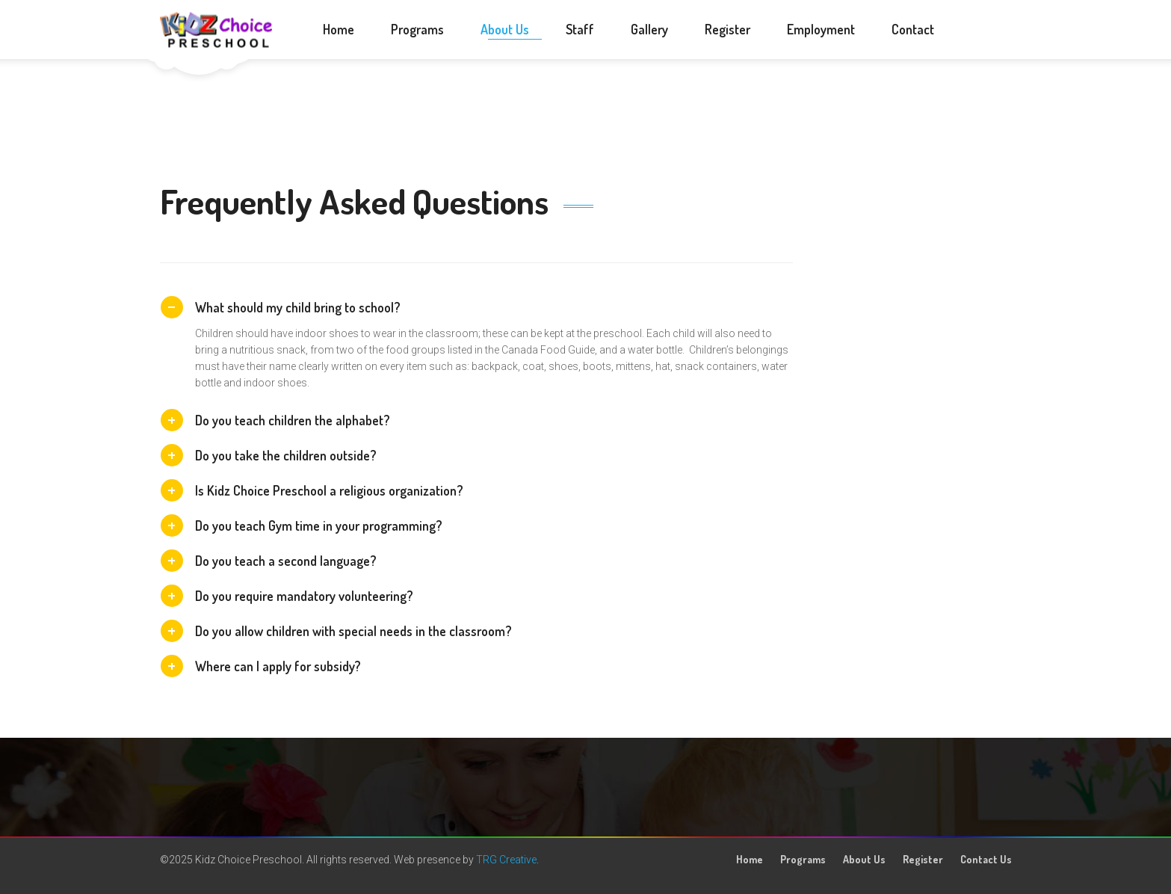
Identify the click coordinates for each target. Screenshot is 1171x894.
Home (749, 859)
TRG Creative (506, 860)
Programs (803, 859)
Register (923, 859)
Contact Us (986, 859)
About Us (864, 859)
